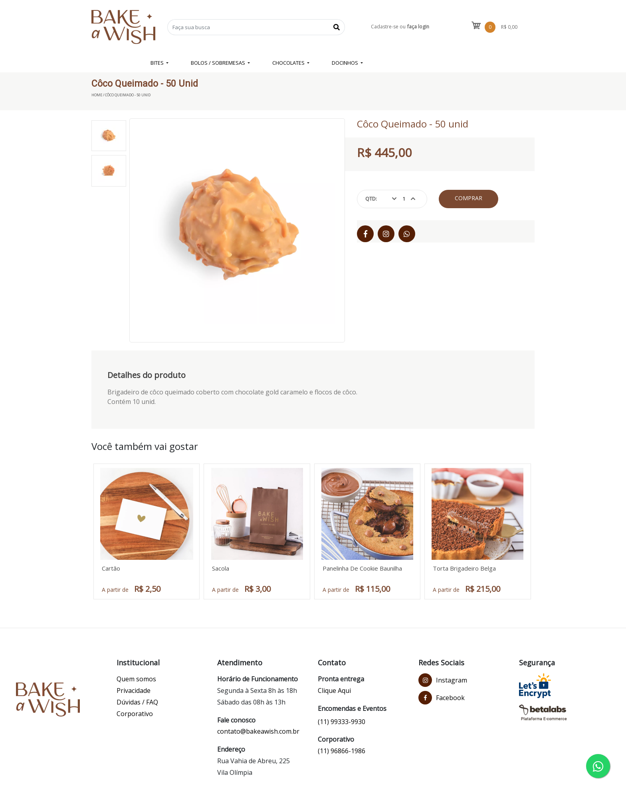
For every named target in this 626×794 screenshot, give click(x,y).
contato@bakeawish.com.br (258, 731)
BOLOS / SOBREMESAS (218, 62)
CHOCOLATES (289, 62)
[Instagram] (386, 233)
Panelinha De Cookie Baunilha (362, 568)
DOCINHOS (345, 62)
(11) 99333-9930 (341, 721)
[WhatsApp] (406, 233)
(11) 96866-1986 (341, 750)
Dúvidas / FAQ (137, 702)
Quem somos (136, 679)
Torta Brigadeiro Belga (464, 568)
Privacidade (134, 690)
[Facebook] (365, 233)
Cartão (111, 568)
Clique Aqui (334, 690)
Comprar (468, 198)
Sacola (220, 568)
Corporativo (135, 713)
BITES (158, 62)
